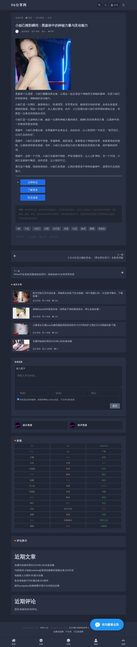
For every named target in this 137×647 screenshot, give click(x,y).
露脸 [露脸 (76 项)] (32, 526)
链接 (54, 236)
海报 (43, 236)
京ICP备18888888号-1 (79, 627)
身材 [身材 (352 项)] (32, 520)
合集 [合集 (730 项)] (32, 463)
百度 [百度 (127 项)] (68, 486)
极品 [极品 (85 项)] (104, 480)
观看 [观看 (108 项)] (32, 514)
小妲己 (37, 228)
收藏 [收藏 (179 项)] (32, 480)
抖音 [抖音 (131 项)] (32, 474)
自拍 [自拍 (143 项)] (32, 508)
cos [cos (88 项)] (68, 446)
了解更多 (33, 189)
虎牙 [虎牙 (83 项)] (104, 508)
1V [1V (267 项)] (32, 446)
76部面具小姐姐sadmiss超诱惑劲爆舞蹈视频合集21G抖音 (44, 570)
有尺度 (56, 228)
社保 (74, 228)
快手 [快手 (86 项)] (104, 468)
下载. (26, 228)
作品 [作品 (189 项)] (68, 457)
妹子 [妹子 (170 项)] (104, 463)
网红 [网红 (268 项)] (68, 503)
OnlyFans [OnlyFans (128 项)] (104, 446)
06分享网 (19, 5)
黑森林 (101, 228)
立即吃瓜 (33, 182)
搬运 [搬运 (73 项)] (104, 474)
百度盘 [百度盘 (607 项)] (32, 491)
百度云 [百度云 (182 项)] (104, 486)
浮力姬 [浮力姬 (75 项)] (32, 486)
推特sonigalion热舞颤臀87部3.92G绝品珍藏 (36, 585)
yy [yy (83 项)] (68, 451)
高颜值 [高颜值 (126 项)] (104, 526)
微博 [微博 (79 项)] (68, 468)
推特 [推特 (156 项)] (68, 474)
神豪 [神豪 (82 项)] (104, 491)
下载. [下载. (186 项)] (104, 451)
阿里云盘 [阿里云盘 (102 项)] (104, 520)
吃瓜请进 (33, 197)
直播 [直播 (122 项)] (68, 491)
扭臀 (46, 228)
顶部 (123, 642)
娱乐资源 (40, 17)
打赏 (20, 236)
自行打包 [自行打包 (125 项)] (68, 508)
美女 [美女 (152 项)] (104, 503)
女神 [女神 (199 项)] (68, 463)
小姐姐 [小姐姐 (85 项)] (32, 468)
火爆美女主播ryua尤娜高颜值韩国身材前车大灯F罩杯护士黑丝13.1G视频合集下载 (74, 325)
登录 (114, 4)
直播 (66, 228)
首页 (30, 17)
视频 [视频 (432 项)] (68, 514)
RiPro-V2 (44, 627)
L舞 (18, 228)
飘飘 (92, 228)
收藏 (32, 236)
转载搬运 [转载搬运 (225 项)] (68, 520)
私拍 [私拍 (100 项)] (32, 497)
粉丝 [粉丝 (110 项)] (68, 497)
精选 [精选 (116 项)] (104, 497)
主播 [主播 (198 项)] (32, 457)
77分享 (68, 631)
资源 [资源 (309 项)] (104, 514)
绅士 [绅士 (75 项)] (32, 503)
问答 (68, 642)
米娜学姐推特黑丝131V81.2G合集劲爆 (52, 341)
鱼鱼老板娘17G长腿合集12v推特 (31, 580)
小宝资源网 (78, 631)
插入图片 (20, 368)
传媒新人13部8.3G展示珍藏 (28, 575)
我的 (96, 642)
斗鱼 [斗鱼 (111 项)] (68, 480)
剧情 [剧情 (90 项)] (104, 457)
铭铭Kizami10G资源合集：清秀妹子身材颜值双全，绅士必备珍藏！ (67, 309)
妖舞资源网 (59, 631)
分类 (41, 642)
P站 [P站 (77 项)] (31, 451)
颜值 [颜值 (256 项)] (68, 526)
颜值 (83, 228)
